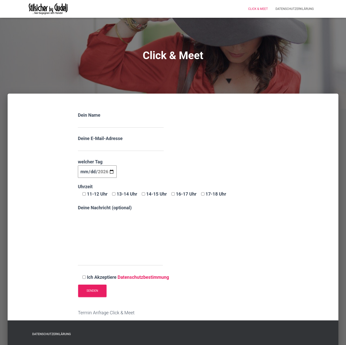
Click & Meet (258, 9)
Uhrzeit (152, 190)
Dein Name (121, 120)
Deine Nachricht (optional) (120, 235)
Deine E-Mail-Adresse (121, 143)
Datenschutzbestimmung (143, 277)
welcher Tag (97, 166)
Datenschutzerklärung (294, 9)
